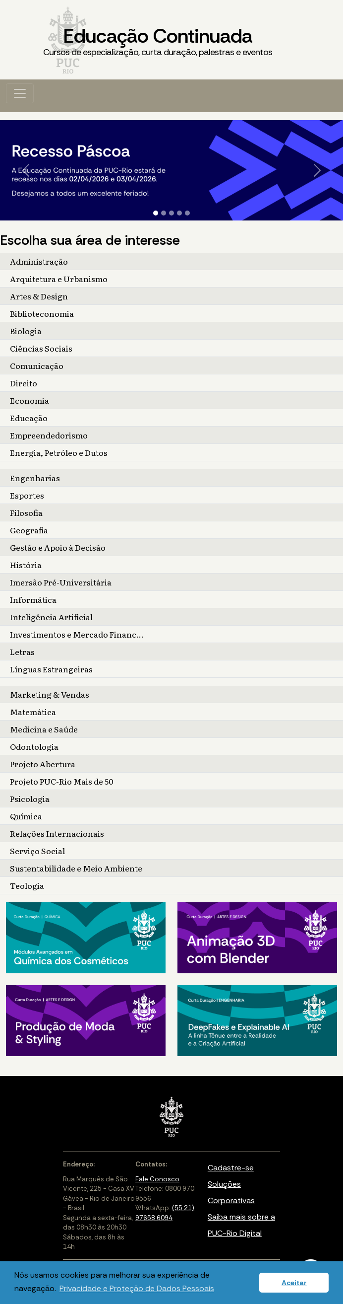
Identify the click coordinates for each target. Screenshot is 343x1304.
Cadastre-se (231, 1167)
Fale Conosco (157, 1179)
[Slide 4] (179, 213)
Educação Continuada (157, 41)
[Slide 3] (171, 213)
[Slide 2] (163, 213)
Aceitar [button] (294, 1282)
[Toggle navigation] (20, 93)
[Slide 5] (187, 213)
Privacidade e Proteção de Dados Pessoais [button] (136, 1288)
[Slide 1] (155, 213)
